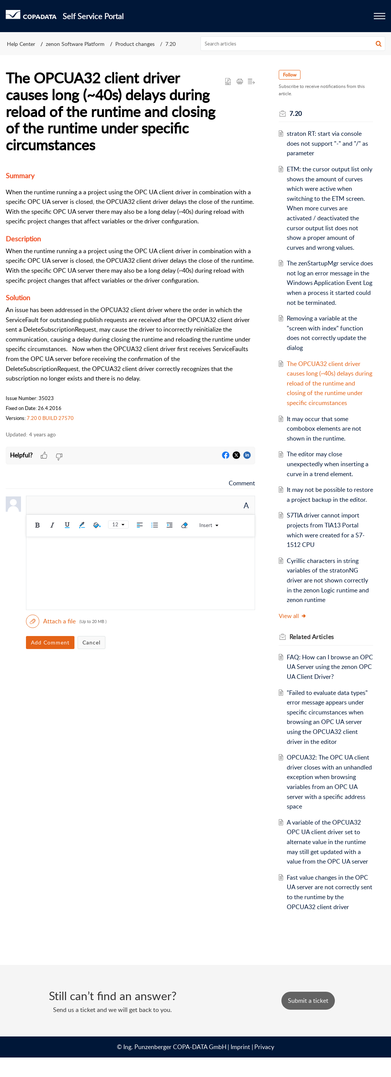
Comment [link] (242, 483)
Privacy (264, 1066)
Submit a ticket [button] (308, 1020)
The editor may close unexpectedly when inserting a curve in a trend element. (328, 474)
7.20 (170, 43)
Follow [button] (290, 75)
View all (293, 635)
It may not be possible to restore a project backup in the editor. (328, 509)
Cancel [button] (91, 642)
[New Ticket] (308, 1020)
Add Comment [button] (50, 642)
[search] (293, 43)
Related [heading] (312, 656)
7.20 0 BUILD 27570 (50, 418)
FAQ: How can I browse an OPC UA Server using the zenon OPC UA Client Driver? (326, 686)
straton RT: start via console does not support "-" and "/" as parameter (327, 143)
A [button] (246, 505)
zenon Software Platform (75, 43)
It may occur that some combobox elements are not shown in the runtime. (324, 438)
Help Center (21, 43)
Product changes (135, 43)
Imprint (240, 1066)
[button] (378, 43)
